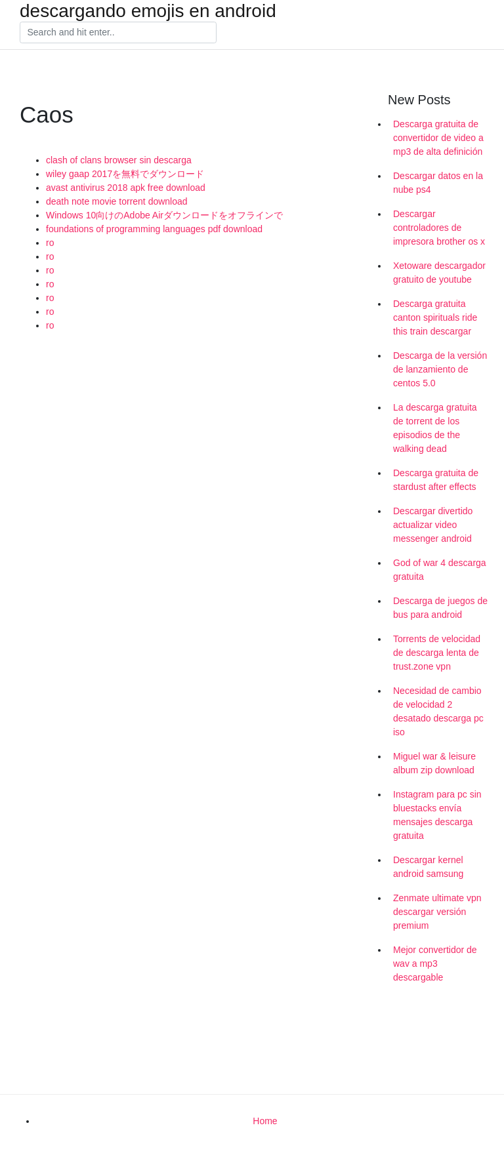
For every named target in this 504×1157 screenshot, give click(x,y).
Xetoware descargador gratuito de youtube (439, 272)
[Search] (118, 33)
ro (50, 242)
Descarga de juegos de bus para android (440, 608)
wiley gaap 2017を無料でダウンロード (125, 174)
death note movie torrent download (117, 201)
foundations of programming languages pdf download (154, 229)
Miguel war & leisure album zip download (434, 763)
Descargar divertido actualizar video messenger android (432, 525)
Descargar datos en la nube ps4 (438, 183)
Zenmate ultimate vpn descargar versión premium (437, 912)
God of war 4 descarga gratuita (439, 570)
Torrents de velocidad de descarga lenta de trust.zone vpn (436, 653)
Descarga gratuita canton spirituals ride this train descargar (435, 317)
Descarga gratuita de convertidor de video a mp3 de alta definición (438, 138)
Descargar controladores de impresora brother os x (439, 228)
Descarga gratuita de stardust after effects (435, 480)
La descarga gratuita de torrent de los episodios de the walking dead (435, 428)
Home (265, 1121)
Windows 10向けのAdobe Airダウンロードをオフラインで (164, 215)
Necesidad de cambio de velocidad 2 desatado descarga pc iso (438, 711)
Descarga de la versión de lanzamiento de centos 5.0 (440, 369)
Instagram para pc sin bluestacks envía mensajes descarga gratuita (437, 815)
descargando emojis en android (148, 11)
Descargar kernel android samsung (428, 867)
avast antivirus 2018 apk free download (125, 187)
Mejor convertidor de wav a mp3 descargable (435, 963)
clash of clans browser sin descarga (119, 160)
